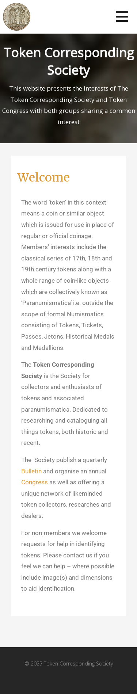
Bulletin (31, 471)
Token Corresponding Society (68, 61)
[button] (122, 16)
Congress (34, 482)
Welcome (44, 177)
